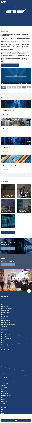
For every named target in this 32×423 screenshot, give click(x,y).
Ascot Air (3, 385)
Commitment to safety (5, 310)
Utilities (2, 375)
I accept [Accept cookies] (16, 420)
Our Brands (4, 377)
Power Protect (4, 401)
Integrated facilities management (7, 336)
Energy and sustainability (6, 334)
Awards (2, 304)
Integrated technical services (6, 338)
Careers (3, 411)
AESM (2, 381)
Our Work (3, 409)
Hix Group (3, 399)
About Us (3, 301)
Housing (2, 369)
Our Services (4, 329)
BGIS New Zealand (4, 306)
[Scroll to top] (29, 291)
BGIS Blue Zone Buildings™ (6, 308)
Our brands (3, 318)
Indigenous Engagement (5, 312)
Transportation (4, 373)
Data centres (3, 354)
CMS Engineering (4, 393)
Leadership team (4, 316)
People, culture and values (6, 320)
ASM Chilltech (4, 387)
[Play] (2, 83)
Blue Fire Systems (4, 391)
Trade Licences (4, 326)
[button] (3, 87)
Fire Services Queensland (6, 395)
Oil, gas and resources (5, 367)
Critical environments (5, 332)
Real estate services (5, 344)
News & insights (5, 407)
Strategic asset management (6, 346)
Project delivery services (5, 342)
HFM (2, 397)
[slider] (11, 83)
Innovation (3, 314)
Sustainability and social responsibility (8, 324)
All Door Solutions (4, 383)
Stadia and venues (4, 371)
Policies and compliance (5, 322)
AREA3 (2, 389)
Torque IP (3, 403)
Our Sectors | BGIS (6, 349)
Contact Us (4, 413)
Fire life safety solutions (5, 340)
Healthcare (3, 365)
